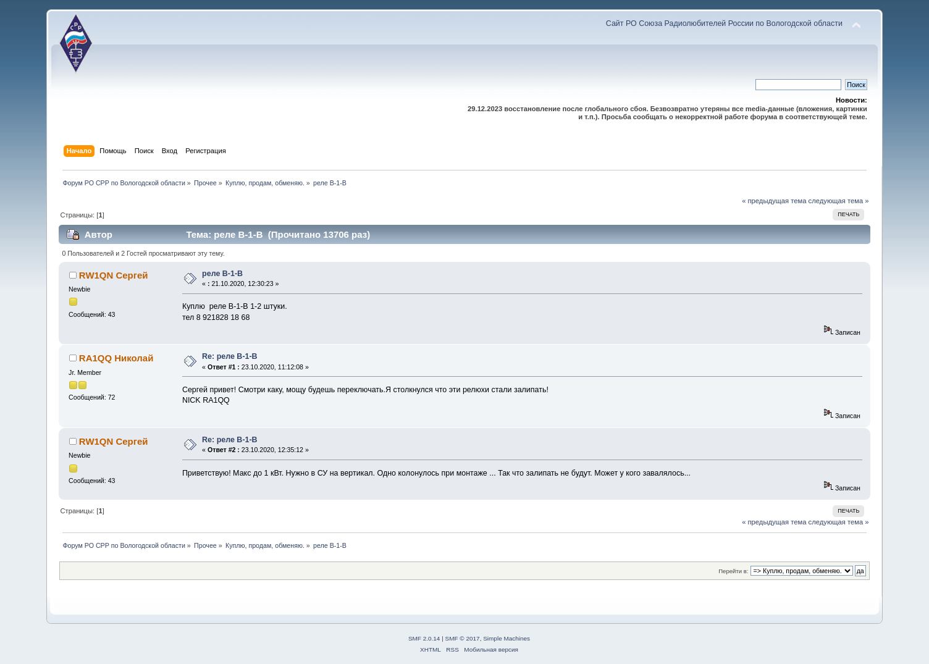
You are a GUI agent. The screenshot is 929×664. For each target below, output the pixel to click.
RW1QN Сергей (113, 275)
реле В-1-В (222, 273)
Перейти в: (733, 571)
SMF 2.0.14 (424, 638)
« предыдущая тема (774, 200)
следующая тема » (839, 200)
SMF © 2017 (462, 638)
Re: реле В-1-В (230, 356)
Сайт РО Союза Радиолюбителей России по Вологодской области (724, 23)
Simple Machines (506, 638)
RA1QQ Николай (116, 358)
